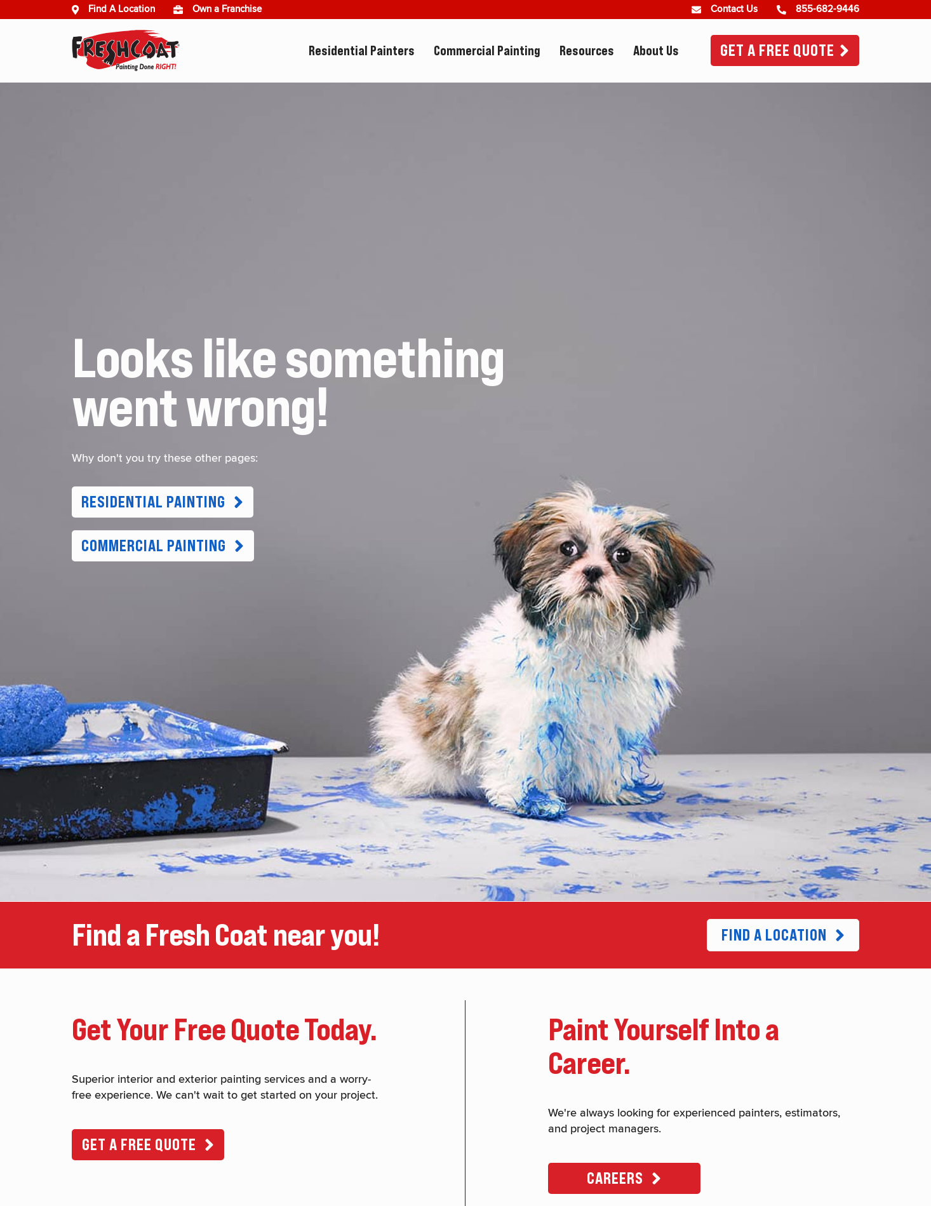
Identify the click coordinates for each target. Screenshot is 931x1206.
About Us (656, 51)
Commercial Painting (487, 51)
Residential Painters (362, 51)
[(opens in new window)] (182, 9)
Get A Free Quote (777, 50)
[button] (162, 502)
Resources (586, 51)
